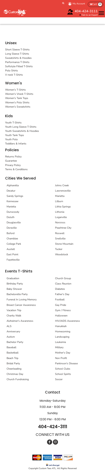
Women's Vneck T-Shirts (19, 94)
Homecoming (62, 331)
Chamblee (12, 238)
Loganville (61, 217)
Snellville (60, 238)
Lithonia (59, 212)
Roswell (59, 233)
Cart (97, 4)
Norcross (60, 222)
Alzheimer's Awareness (20, 321)
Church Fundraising (18, 379)
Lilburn (59, 201)
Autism (11, 337)
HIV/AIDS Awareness (67, 321)
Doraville (12, 228)
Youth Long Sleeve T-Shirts (20, 127)
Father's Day (62, 294)
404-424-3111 (86, 11)
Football (60, 299)
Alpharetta (13, 185)
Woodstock (61, 254)
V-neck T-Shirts (14, 75)
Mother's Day (62, 352)
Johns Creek (62, 185)
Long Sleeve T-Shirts (17, 54)
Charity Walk (14, 315)
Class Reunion (63, 283)
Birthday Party (15, 283)
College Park (14, 244)
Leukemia (60, 342)
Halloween (61, 315)
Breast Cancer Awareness (21, 305)
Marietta (11, 206)
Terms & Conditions (16, 169)
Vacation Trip (14, 310)
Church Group (63, 278)
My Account (76, 3)
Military (59, 347)
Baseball (11, 347)
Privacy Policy (13, 165)
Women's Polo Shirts (17, 102)
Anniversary (13, 331)
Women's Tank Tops (16, 98)
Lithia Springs (63, 206)
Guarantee (11, 161)
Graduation (13, 278)
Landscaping (62, 337)
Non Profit (61, 358)
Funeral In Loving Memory (22, 299)
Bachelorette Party (17, 294)
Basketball (12, 352)
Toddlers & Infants (15, 143)
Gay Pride (60, 305)
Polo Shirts (11, 70)
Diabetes (60, 289)
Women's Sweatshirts (17, 106)
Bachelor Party (15, 342)
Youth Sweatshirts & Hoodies (22, 131)
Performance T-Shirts (17, 62)
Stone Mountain (64, 244)
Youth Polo (11, 139)
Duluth (10, 217)
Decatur (11, 190)
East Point (12, 254)
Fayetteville (13, 259)
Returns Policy (13, 156)
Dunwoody (13, 212)
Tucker (58, 249)
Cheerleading (14, 368)
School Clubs (62, 368)
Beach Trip (12, 358)
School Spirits (63, 374)
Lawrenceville (63, 190)
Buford (10, 233)
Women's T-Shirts (15, 89)
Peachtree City (63, 228)
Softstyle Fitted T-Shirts (19, 66)
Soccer (59, 379)
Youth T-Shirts (13, 122)
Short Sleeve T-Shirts (17, 49)
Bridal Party (13, 363)
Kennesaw (12, 201)
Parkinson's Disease (66, 363)
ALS (9, 326)
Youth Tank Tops (14, 135)
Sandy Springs (15, 196)
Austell (11, 249)
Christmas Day (15, 374)
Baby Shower (14, 289)
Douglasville (14, 222)
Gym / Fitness (63, 310)
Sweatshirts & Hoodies (18, 58)
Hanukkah (61, 326)
